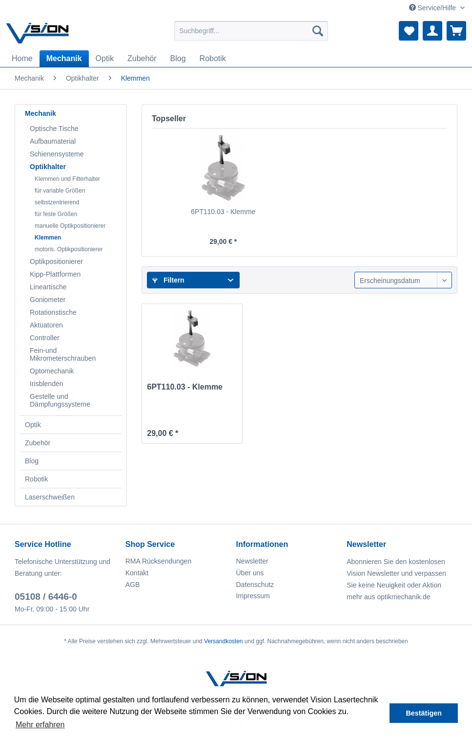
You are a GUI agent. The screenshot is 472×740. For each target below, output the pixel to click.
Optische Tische (54, 128)
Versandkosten (223, 641)
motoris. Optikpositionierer (69, 249)
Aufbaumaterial (53, 141)
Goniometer (47, 300)
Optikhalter (48, 167)
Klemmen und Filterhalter (67, 178)
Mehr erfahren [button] (40, 724)
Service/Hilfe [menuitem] (433, 8)
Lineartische (48, 287)
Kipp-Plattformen (55, 274)
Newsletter (252, 561)
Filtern (168, 280)
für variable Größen (60, 190)
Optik (33, 425)
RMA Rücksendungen (158, 561)
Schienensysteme (57, 154)
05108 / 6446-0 (46, 596)
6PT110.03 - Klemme (223, 212)
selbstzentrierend (57, 202)
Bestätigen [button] (424, 713)
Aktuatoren (46, 325)
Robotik (36, 479)
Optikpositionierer (56, 261)
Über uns (250, 573)
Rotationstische (53, 312)
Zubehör (37, 443)
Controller (45, 338)
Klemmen (48, 237)
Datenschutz (255, 584)
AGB (132, 584)
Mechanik (40, 113)
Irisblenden (46, 384)
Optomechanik (52, 371)
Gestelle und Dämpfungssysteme (60, 400)
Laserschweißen (50, 497)
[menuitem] (251, 31)
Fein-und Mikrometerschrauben (63, 354)
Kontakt (136, 573)
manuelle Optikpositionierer (70, 225)
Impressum (253, 596)
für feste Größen (56, 214)
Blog (32, 461)
